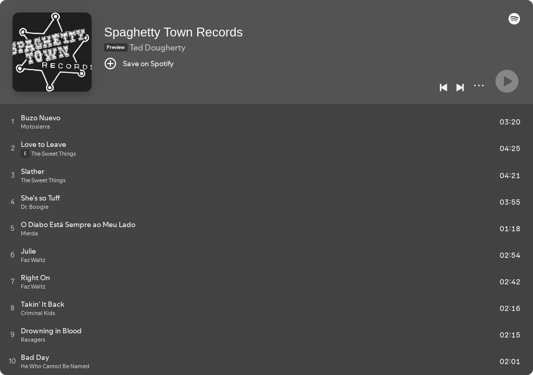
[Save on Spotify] (139, 63)
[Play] (506, 81)
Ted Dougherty (158, 47)
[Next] (460, 87)
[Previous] (443, 87)
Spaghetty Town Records (173, 32)
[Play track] (12, 121)
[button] (514, 22)
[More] (479, 85)
